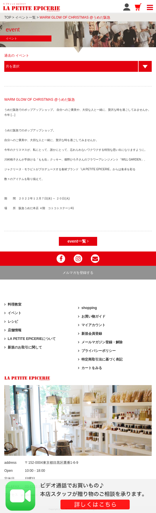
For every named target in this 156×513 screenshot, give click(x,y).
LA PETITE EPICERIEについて (32, 339)
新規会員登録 (91, 334)
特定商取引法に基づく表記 (102, 359)
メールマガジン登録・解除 (102, 342)
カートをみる (91, 368)
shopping (89, 308)
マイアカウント (93, 325)
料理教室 (14, 304)
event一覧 (77, 241)
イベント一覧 (25, 17)
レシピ (13, 322)
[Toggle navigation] (150, 6)
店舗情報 (14, 330)
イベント (14, 313)
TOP (7, 17)
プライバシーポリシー (98, 351)
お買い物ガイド (93, 316)
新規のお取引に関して (25, 347)
